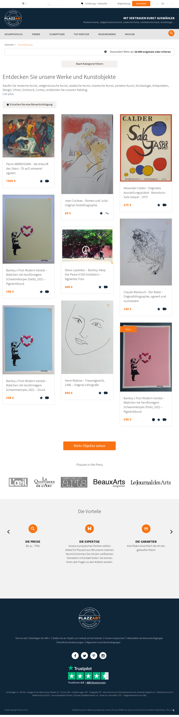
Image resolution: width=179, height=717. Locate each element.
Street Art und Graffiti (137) (75, 697)
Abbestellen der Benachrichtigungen (145, 637)
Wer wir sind (21, 637)
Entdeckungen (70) (119, 691)
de (162, 3)
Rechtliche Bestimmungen (71, 641)
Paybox (162, 712)
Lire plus (8, 93)
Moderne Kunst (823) (103, 694)
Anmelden (141, 3)
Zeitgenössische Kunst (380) (103, 697)
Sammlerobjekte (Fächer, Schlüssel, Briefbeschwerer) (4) (143, 694)
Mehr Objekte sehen (89, 444)
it (167, 3)
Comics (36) (103, 691)
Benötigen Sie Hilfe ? (40, 637)
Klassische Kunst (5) (82, 694)
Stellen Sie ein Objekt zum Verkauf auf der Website (77, 637)
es (171, 3)
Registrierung (123, 3)
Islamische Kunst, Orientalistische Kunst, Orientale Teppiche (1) (39, 694)
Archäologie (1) (41, 691)
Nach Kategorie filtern (89, 63)
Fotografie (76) (137, 691)
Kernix (170, 712)
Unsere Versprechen (115, 637)
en (157, 3)
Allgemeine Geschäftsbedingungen (103, 641)
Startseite (9, 43)
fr (153, 3)
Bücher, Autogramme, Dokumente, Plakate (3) (73, 691)
